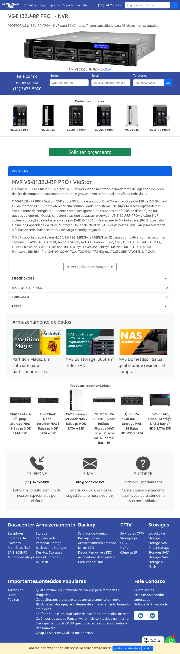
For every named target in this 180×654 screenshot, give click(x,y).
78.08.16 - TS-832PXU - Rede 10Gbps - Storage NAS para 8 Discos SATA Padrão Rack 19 (104, 428)
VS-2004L (48, 130)
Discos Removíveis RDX (95, 552)
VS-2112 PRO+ (160, 130)
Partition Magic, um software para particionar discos (31, 365)
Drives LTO (86, 547)
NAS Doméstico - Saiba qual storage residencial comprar (142, 365)
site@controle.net (89, 482)
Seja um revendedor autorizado (149, 597)
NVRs (124, 547)
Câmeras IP (128, 552)
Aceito (147, 648)
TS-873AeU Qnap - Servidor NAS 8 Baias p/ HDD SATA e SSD (48, 423)
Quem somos (144, 590)
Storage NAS (157, 543)
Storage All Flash (156, 564)
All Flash (42, 562)
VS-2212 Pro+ (20, 130)
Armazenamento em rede (97, 543)
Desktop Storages (49, 552)
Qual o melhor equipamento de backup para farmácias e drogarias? (78, 592)
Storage (41, 533)
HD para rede (46, 538)
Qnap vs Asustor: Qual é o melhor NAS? (65, 633)
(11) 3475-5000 (110, 5)
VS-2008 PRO (104, 130)
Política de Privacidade (151, 604)
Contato (81, 5)
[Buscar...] (147, 5)
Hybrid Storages (48, 557)
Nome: (54, 75)
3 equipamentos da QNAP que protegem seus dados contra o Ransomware (81, 625)
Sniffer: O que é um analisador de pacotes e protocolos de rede (82, 614)
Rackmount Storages (51, 547)
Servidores (15, 533)
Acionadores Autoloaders (96, 557)
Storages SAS (158, 557)
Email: (95, 75)
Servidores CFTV (132, 533)
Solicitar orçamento (90, 152)
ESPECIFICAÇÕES (23, 278)
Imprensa (54, 5)
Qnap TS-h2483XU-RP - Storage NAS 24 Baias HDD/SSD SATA (132, 423)
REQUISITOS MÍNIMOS (27, 288)
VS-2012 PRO (76, 130)
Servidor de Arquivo (92, 533)
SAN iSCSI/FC (17, 552)
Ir (174, 5)
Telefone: (140, 75)
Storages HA (17, 538)
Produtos (30, 5)
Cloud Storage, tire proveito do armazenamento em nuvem (79, 599)
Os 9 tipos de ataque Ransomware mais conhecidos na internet (82, 618)
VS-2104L (132, 130)
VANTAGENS (20, 171)
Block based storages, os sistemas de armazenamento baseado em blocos (83, 606)
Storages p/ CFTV (128, 540)
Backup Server (88, 538)
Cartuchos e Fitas (91, 562)
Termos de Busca (15, 592)
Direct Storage (159, 547)
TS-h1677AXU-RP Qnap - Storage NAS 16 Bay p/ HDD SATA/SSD (20, 423)
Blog (42, 5)
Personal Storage (48, 543)
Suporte (68, 5)
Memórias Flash (19, 547)
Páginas (14, 599)
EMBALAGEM (20, 297)
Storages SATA (158, 552)
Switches (14, 543)
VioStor (106, 69)
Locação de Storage (156, 535)
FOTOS (16, 306)
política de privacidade (127, 648)
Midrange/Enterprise (20, 557)
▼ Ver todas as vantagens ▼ (90, 266)
